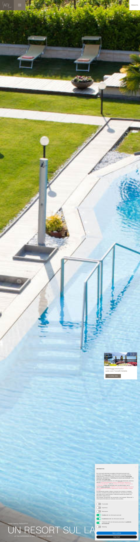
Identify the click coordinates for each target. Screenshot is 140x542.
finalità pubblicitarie (105, 486)
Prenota (134, 5)
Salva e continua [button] (116, 533)
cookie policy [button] (107, 479)
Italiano (30, 5)
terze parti (120, 480)
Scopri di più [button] (116, 537)
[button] (135, 467)
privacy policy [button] (107, 474)
